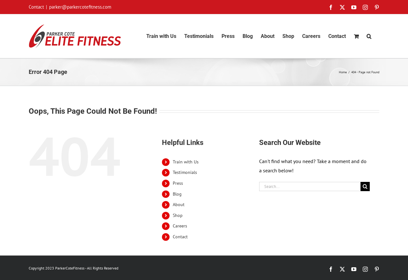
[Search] (365, 186)
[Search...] (310, 186)
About (179, 204)
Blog (177, 194)
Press (178, 183)
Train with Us (186, 162)
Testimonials (185, 172)
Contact (180, 237)
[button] (369, 36)
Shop (178, 215)
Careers (180, 226)
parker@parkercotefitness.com (80, 7)
